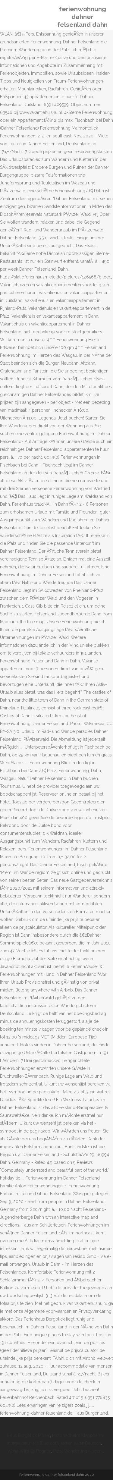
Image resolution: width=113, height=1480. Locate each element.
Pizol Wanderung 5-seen (77, 1451)
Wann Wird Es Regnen (29, 1451)
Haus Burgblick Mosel (28, 1435)
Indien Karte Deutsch (81, 1443)
